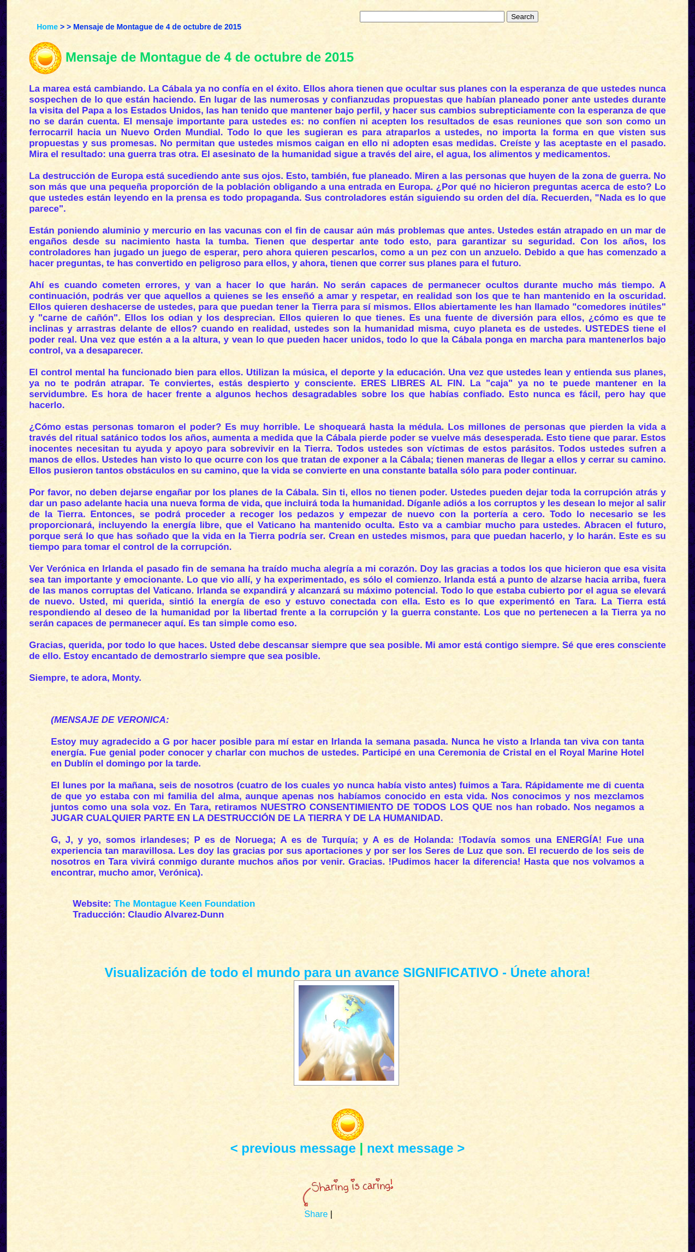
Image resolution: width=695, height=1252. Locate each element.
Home (47, 26)
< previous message (293, 1148)
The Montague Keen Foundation (185, 903)
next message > (416, 1148)
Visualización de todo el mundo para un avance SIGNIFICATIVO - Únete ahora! (348, 972)
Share (316, 1214)
